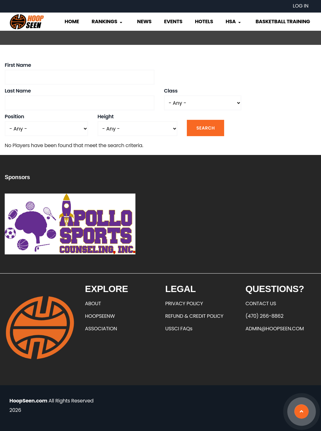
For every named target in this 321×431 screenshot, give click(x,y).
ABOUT (93, 303)
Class (170, 90)
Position (14, 116)
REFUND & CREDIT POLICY (194, 316)
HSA (234, 21)
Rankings (107, 21)
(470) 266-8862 (264, 316)
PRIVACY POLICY (184, 303)
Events (173, 21)
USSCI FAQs (178, 328)
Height (105, 116)
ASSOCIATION (101, 328)
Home (72, 21)
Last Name (18, 90)
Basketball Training (282, 21)
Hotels (204, 21)
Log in (300, 5)
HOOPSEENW (100, 316)
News (144, 21)
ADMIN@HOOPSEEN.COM (274, 328)
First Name (18, 65)
